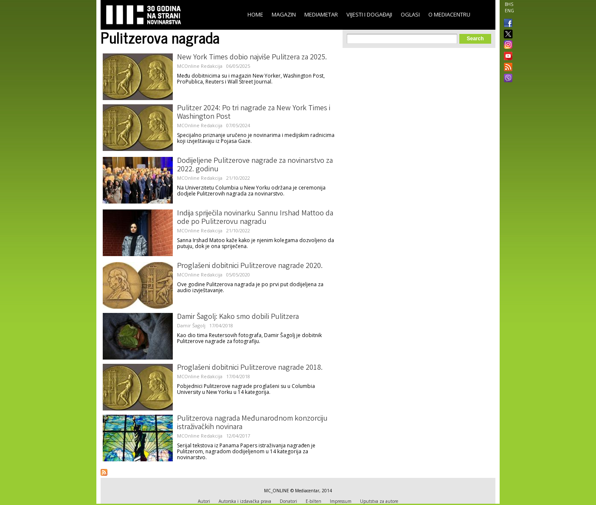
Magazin (284, 14)
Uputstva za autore (379, 501)
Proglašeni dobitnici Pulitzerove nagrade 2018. (250, 368)
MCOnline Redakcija (199, 66)
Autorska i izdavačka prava (245, 501)
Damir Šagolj (191, 325)
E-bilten (313, 501)
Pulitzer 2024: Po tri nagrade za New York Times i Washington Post (253, 113)
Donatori (288, 501)
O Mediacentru (449, 14)
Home (255, 14)
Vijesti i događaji (369, 14)
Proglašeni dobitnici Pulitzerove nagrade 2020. (250, 266)
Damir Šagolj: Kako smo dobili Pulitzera (238, 317)
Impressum (340, 501)
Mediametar (321, 14)
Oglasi (410, 14)
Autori (204, 501)
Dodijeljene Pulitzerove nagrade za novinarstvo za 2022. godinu (255, 165)
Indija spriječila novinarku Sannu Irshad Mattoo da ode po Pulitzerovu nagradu (255, 218)
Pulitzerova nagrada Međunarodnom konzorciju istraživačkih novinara (252, 423)
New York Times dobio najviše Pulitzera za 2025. (252, 57)
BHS (509, 4)
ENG (509, 11)
